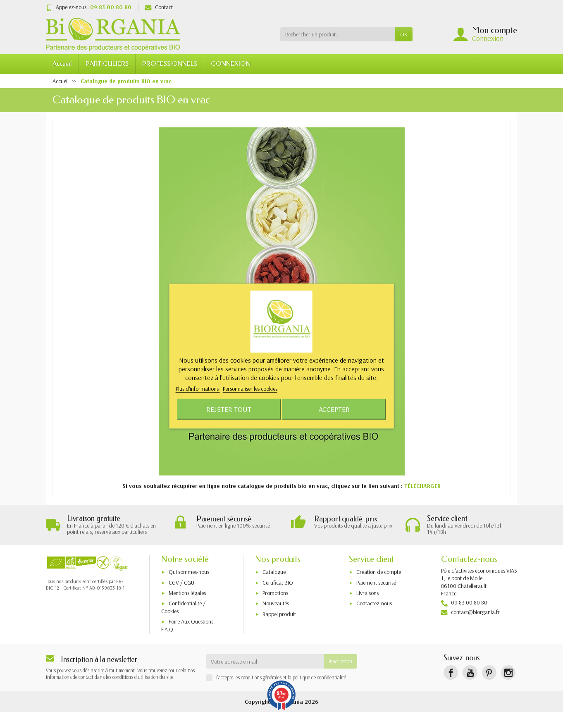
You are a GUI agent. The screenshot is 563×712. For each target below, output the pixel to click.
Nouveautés (275, 603)
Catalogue (274, 572)
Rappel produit (279, 614)
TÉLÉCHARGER (422, 486)
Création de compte (378, 572)
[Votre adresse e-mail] (265, 661)
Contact (159, 7)
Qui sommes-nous (189, 572)
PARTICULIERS (107, 63)
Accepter (334, 408)
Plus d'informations (198, 388)
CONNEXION (230, 63)
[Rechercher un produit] (337, 34)
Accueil (62, 63)
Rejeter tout (228, 408)
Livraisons (367, 593)
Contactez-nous (374, 603)
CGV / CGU (181, 582)
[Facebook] (451, 672)
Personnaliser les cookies (250, 388)
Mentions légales (187, 593)
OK (404, 34)
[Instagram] (508, 672)
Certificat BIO (277, 582)
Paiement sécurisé (376, 582)
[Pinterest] (489, 672)
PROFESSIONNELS (169, 63)
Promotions (275, 593)
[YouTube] (470, 672)
